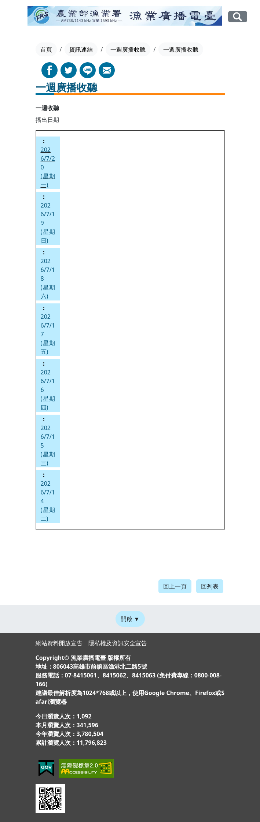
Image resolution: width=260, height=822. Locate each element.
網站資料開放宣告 (59, 643)
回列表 (210, 586)
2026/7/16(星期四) (48, 389)
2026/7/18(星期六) (48, 278)
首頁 (46, 49)
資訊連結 (81, 49)
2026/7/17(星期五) (48, 334)
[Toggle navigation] (17, 17)
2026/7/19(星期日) (48, 222)
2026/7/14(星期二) (48, 501)
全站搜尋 (237, 16)
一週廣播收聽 (128, 49)
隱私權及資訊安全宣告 (117, 643)
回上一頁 (175, 586)
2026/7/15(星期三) (48, 445)
